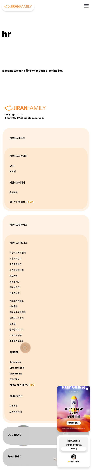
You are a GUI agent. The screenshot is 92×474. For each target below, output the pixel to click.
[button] (86, 5)
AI (69, 463)
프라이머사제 (16, 411)
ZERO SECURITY (19, 385)
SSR (12, 165)
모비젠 (13, 171)
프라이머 (14, 406)
